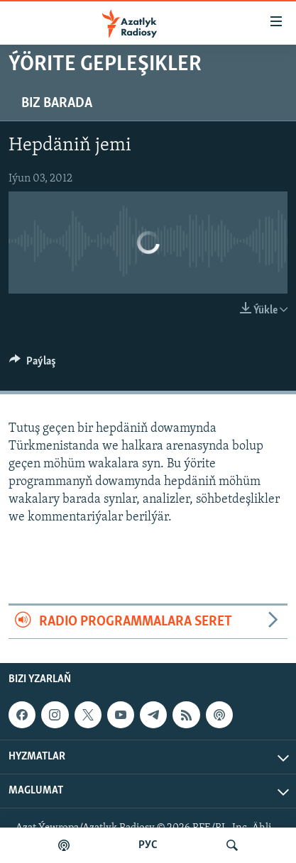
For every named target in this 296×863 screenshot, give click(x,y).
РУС (148, 845)
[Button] (32, 364)
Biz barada (56, 103)
